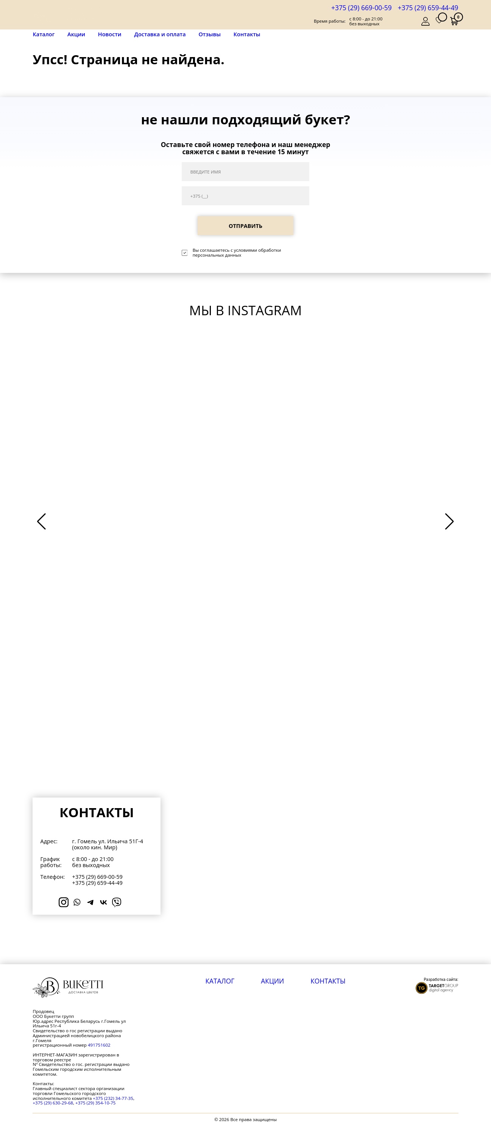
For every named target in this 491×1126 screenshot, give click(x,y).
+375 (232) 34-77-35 (113, 1098)
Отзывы (209, 34)
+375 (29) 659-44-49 (428, 7)
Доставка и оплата (159, 34)
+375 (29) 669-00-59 (361, 7)
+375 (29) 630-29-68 (53, 1103)
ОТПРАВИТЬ (245, 225)
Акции (76, 34)
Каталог (44, 34)
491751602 (99, 1045)
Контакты (247, 34)
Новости (110, 34)
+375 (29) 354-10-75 (95, 1103)
